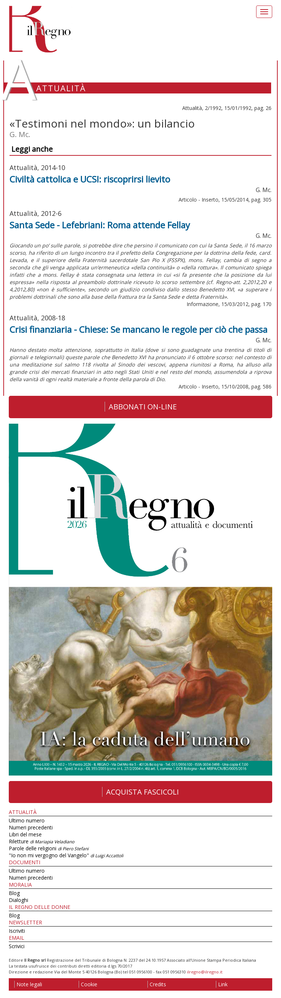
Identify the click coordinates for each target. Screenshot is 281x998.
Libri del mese (25, 834)
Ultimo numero (27, 820)
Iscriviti (17, 930)
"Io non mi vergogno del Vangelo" (66, 855)
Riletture (41, 841)
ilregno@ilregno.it (204, 972)
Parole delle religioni (49, 848)
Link (222, 984)
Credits (156, 984)
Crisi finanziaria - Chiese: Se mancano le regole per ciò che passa (138, 329)
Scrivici (17, 946)
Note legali (28, 984)
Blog (14, 893)
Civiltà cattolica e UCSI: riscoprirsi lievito (90, 179)
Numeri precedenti (31, 827)
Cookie (88, 984)
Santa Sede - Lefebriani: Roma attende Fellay (100, 225)
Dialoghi (18, 899)
